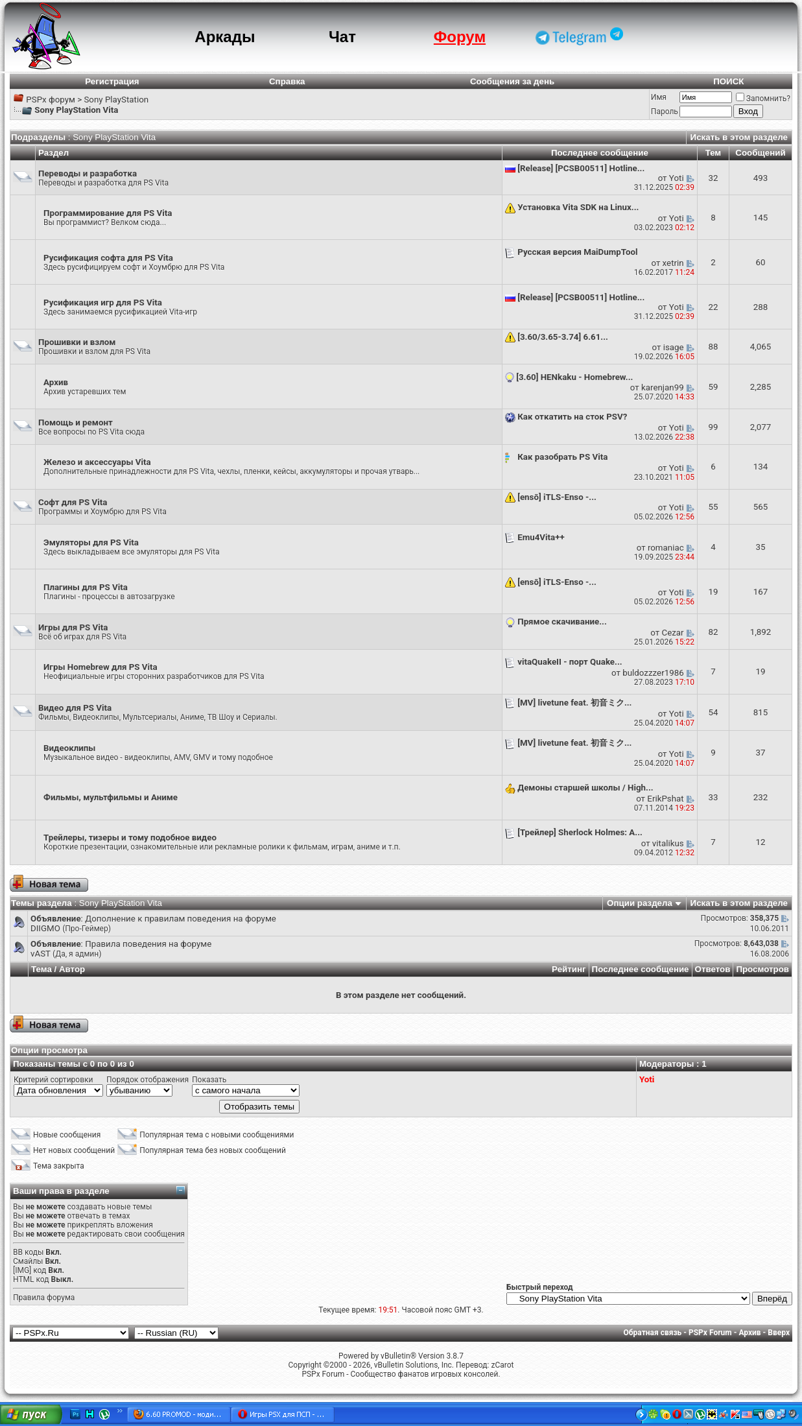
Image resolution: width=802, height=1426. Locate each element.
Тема (41, 969)
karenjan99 (662, 387)
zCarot (502, 1365)
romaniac (666, 548)
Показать (209, 1079)
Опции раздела (639, 903)
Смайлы (28, 1261)
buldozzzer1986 (652, 673)
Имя (658, 97)
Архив (749, 1332)
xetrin (673, 263)
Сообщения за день (512, 81)
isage (673, 347)
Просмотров (762, 969)
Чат (342, 36)
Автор (72, 969)
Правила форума (44, 1297)
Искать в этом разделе (739, 137)
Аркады (225, 36)
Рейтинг (569, 969)
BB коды (28, 1252)
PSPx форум (50, 99)
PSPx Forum (710, 1332)
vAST (40, 953)
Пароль (664, 111)
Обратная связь (653, 1332)
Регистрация (112, 81)
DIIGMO (45, 928)
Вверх (779, 1332)
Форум (460, 36)
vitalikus (668, 843)
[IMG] (22, 1270)
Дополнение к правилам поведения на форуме (180, 918)
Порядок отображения (147, 1079)
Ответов (713, 969)
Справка (287, 81)
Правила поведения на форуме (148, 944)
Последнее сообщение (640, 969)
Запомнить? (763, 98)
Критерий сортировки (53, 1079)
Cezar (673, 632)
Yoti (676, 178)
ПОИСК (728, 81)
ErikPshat (665, 798)
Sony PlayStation (116, 99)
